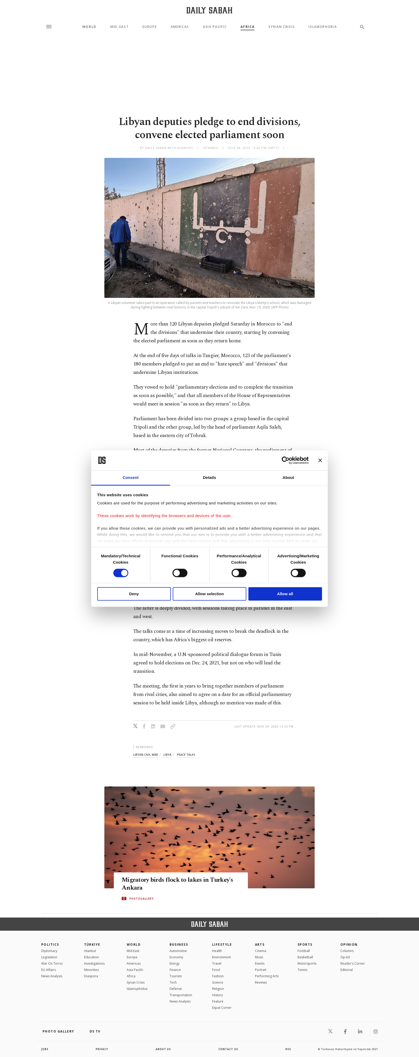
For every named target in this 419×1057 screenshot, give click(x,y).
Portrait (260, 970)
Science (217, 982)
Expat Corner (222, 1007)
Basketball (305, 957)
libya (167, 755)
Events (259, 963)
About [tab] (288, 477)
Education (91, 957)
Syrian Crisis (281, 26)
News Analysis (51, 976)
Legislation (49, 957)
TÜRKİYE (92, 944)
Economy (176, 957)
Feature (217, 1001)
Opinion (349, 944)
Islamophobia (323, 26)
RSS (288, 1049)
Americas (180, 26)
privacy (102, 1049)
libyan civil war (145, 755)
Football (304, 951)
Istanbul (90, 951)
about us (163, 1049)
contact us (228, 1049)
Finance (175, 970)
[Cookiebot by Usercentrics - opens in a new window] (286, 460)
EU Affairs (48, 970)
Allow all (285, 594)
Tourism (176, 976)
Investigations (94, 963)
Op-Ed (345, 957)
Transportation (181, 995)
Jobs (45, 1049)
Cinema (260, 951)
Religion (218, 988)
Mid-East (119, 26)
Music (259, 957)
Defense (176, 988)
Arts (260, 944)
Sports (305, 944)
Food (216, 970)
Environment (221, 957)
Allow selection (209, 594)
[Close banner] (320, 460)
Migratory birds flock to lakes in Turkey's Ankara (180, 884)
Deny (134, 594)
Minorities (91, 970)
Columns (347, 951)
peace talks (186, 755)
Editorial (346, 970)
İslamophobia (137, 988)
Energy (175, 963)
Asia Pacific (215, 26)
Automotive (178, 951)
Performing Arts (267, 976)
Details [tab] (209, 477)
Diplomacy (49, 951)
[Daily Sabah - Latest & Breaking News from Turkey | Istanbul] (209, 10)
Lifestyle (222, 944)
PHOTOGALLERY (141, 898)
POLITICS (50, 944)
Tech (173, 982)
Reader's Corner (352, 963)
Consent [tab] (131, 477)
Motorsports (307, 963)
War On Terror (52, 963)
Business (179, 944)
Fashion (218, 976)
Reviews (261, 982)
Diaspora (91, 976)
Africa (247, 26)
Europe (149, 26)
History (217, 995)
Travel (216, 963)
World (89, 26)
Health (217, 951)
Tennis (302, 970)
